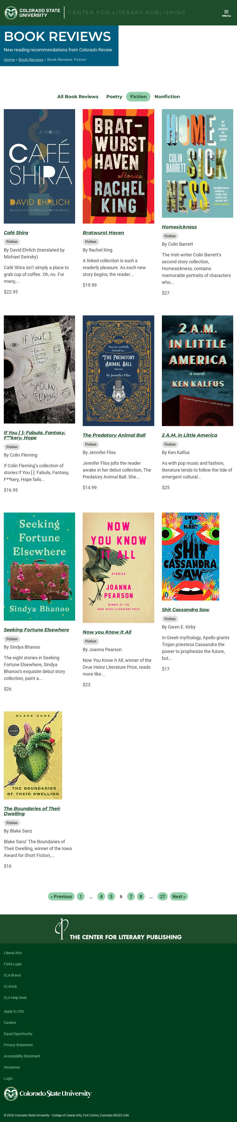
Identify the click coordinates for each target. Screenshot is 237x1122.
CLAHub (10, 986)
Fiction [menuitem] (138, 96)
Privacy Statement (18, 1045)
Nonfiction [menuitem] (167, 96)
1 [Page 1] (80, 896)
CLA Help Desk (15, 998)
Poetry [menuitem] (114, 96)
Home (9, 59)
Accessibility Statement (22, 1056)
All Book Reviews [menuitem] (77, 96)
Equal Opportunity (18, 1034)
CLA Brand (12, 975)
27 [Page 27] (162, 896)
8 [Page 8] (141, 896)
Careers (10, 1023)
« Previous (61, 896)
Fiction (12, 242)
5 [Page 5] (111, 896)
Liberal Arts (13, 953)
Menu (226, 16)
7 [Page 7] (131, 896)
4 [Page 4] (101, 896)
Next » (179, 896)
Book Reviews (31, 59)
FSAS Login (13, 964)
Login (8, 1078)
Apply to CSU (14, 1011)
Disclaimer (12, 1067)
